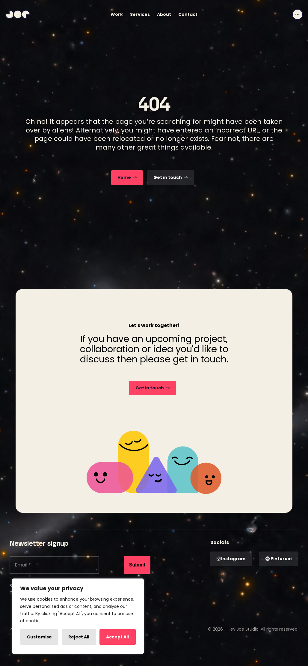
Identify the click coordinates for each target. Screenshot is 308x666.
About (164, 14)
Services (140, 14)
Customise (39, 637)
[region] (78, 616)
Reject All (78, 637)
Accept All (117, 637)
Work (117, 14)
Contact (187, 14)
